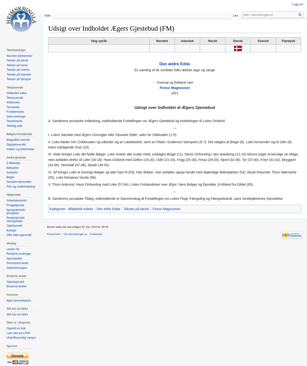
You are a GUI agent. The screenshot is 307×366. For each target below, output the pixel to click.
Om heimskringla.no (75, 234)
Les (235, 15)
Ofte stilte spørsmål (18, 235)
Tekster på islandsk (18, 74)
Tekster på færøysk (18, 79)
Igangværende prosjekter (15, 211)
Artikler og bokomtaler (20, 149)
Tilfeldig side (14, 126)
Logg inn (297, 4)
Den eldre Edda (108, 209)
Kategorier (57, 209)
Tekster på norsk (17, 65)
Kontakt (11, 230)
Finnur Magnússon (166, 209)
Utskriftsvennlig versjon (21, 337)
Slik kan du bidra (17, 314)
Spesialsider (14, 258)
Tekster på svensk (18, 69)
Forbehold (96, 234)
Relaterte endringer (18, 253)
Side (47, 15)
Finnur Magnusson (175, 88)
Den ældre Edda (174, 64)
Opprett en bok (15, 328)
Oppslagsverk (15, 281)
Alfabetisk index (16, 93)
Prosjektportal (15, 205)
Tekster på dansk (136, 209)
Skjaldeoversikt (16, 144)
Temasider (13, 107)
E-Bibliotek (13, 163)
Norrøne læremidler (18, 181)
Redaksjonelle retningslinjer (15, 219)
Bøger (10, 177)
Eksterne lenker (16, 286)
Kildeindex (13, 102)
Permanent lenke (17, 263)
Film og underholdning (20, 186)
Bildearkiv (12, 168)
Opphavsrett (14, 225)
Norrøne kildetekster (19, 56)
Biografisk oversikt (18, 140)
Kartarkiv (12, 172)
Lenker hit (12, 249)
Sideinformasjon (16, 268)
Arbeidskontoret (16, 200)
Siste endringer (16, 116)
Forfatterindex (15, 111)
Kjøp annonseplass (18, 300)
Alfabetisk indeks (80, 209)
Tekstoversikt (14, 98)
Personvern (54, 234)
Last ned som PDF (18, 333)
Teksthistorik (14, 121)
